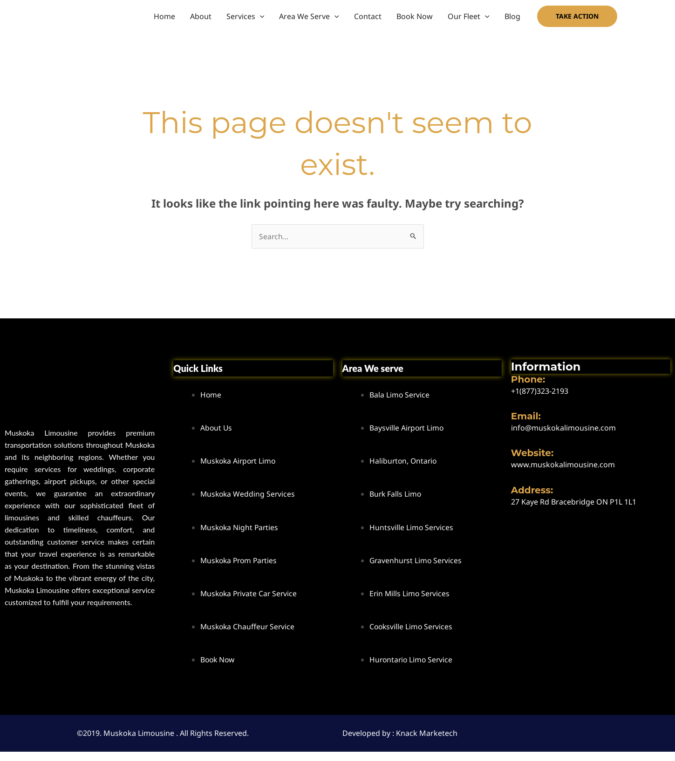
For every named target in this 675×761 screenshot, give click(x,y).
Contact (368, 16)
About (200, 16)
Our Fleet (469, 16)
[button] (260, 16)
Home (164, 16)
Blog (512, 16)
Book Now (414, 16)
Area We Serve (309, 16)
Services (245, 16)
